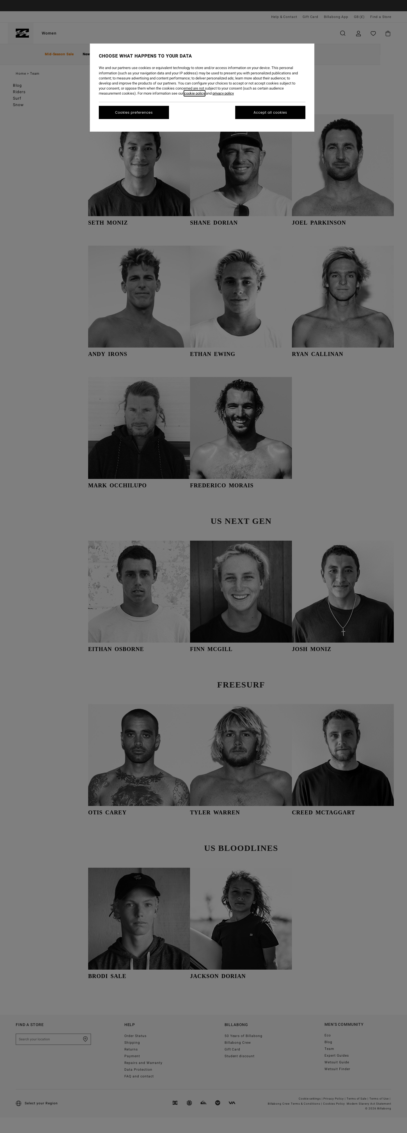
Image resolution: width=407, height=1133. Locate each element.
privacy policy (223, 93)
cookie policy (194, 93)
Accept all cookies (270, 112)
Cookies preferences (134, 112)
